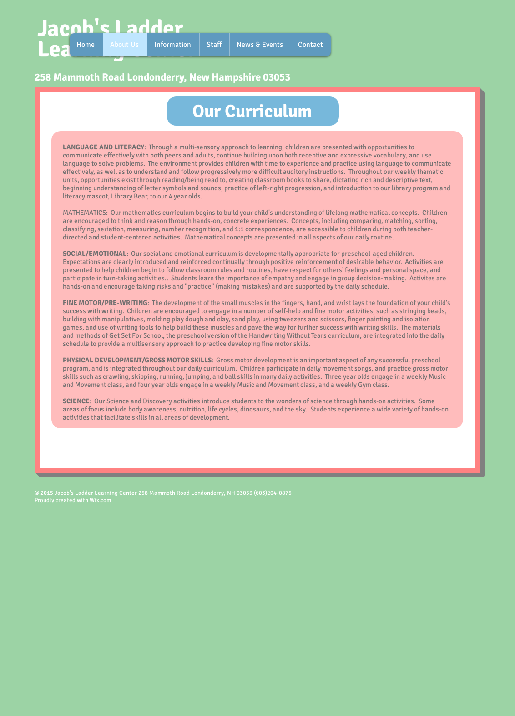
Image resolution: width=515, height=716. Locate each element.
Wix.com (100, 500)
